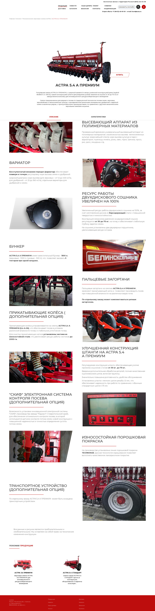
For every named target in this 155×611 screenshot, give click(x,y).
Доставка (62, 8)
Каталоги (73, 8)
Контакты (96, 8)
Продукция (62, 6)
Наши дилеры (86, 6)
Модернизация (110, 8)
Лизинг (95, 6)
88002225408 (13, 605)
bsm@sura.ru (136, 11)
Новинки (107, 6)
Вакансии (85, 8)
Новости (73, 6)
